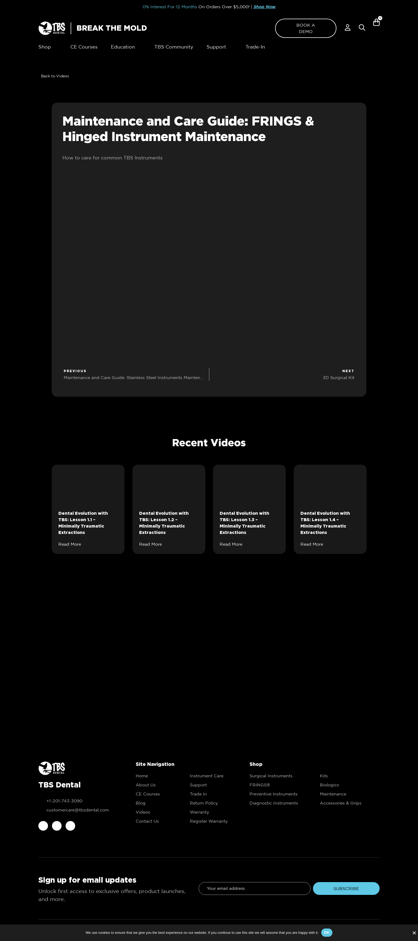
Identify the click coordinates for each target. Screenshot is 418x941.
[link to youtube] (70, 826)
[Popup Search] (362, 27)
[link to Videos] (53, 76)
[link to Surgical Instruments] (279, 776)
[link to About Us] (157, 785)
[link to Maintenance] (350, 794)
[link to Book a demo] (305, 28)
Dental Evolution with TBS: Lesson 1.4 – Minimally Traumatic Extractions (325, 522)
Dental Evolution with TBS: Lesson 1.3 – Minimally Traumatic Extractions (244, 522)
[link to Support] (211, 785)
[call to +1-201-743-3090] (79, 801)
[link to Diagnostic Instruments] (279, 803)
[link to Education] (157, 803)
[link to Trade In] (211, 794)
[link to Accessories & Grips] (350, 803)
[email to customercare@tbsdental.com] (79, 810)
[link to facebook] (43, 826)
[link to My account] (347, 27)
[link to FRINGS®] (279, 785)
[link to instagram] (57, 826)
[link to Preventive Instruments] (279, 794)
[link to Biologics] (350, 785)
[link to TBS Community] (173, 46)
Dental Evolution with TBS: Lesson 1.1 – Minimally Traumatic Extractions (83, 522)
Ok (327, 932)
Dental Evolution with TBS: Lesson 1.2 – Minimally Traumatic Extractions (164, 522)
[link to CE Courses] (84, 46)
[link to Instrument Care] (211, 776)
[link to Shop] (44, 46)
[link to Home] (157, 776)
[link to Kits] (350, 776)
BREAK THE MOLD (112, 28)
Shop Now (265, 6)
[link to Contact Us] (157, 821)
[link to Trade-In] (255, 46)
